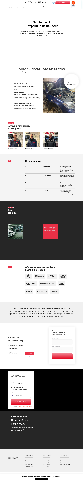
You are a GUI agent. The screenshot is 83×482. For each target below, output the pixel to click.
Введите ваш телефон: (56, 346)
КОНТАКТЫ (67, 7)
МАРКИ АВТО (20, 7)
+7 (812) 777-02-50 (42, 2)
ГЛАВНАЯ (10, 7)
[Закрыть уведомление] (82, 475)
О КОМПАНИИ (53, 7)
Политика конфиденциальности (13, 457)
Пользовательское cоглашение (12, 458)
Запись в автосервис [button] (63, 2)
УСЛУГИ (32, 7)
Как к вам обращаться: (56, 338)
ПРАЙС (42, 7)
